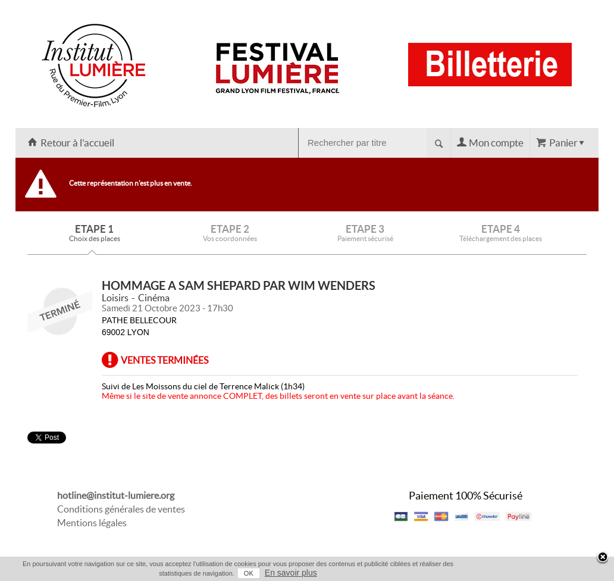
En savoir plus (291, 572)
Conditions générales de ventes (121, 509)
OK (248, 573)
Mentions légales (92, 522)
